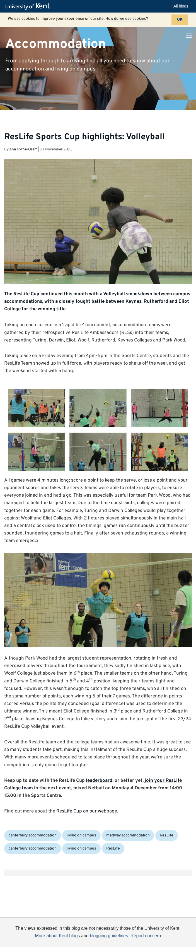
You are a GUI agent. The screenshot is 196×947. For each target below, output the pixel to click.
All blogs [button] (180, 6)
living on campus (81, 835)
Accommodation (55, 44)
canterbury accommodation (33, 835)
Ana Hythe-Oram (23, 149)
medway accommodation (128, 835)
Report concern (145, 935)
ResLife (166, 835)
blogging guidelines (109, 935)
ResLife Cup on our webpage (86, 811)
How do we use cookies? (126, 18)
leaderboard (99, 781)
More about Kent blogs (57, 935)
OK (180, 19)
